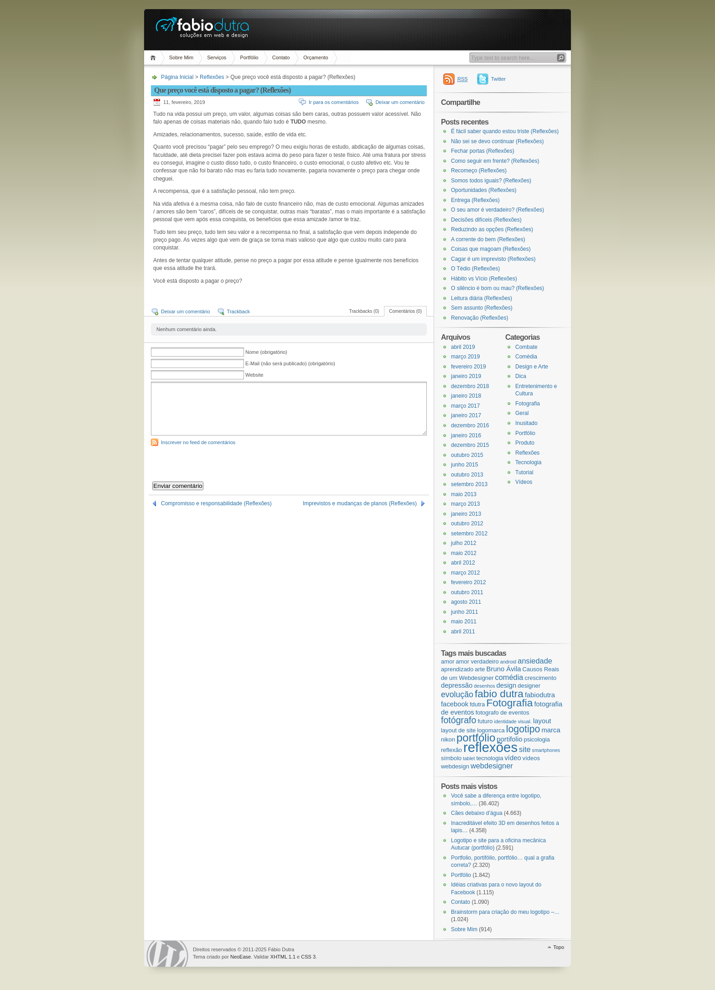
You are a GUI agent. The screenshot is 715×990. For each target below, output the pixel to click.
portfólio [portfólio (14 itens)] (475, 737)
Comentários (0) (405, 311)
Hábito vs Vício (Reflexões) (484, 278)
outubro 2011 (467, 592)
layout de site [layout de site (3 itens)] (458, 730)
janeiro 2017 (466, 415)
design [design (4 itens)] (507, 685)
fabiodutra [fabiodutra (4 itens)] (540, 695)
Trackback (238, 311)
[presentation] (220, 464)
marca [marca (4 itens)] (550, 730)
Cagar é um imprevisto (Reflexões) (493, 259)
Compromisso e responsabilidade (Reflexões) (216, 503)
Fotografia (527, 403)
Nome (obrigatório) (266, 352)
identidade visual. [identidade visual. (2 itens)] (513, 721)
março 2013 (465, 504)
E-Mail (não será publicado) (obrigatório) (290, 363)
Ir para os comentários (333, 102)
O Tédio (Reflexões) (475, 268)
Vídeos (523, 482)
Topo (558, 947)
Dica (520, 376)
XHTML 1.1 (282, 956)
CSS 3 (308, 956)
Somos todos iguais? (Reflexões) (491, 180)
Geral (521, 413)
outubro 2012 (467, 523)
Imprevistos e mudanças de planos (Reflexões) (360, 503)
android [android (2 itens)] (508, 661)
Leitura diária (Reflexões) (481, 298)
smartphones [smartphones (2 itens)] (546, 750)
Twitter (498, 79)
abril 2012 (463, 563)
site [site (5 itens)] (524, 749)
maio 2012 (464, 553)
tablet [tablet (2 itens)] (469, 758)
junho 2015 (464, 464)
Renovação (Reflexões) (479, 318)
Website (254, 375)
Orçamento (315, 57)
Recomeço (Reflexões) (479, 170)
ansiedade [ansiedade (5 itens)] (535, 661)
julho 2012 (463, 543)
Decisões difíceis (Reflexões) (486, 220)
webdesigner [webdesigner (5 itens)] (492, 766)
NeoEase (240, 956)
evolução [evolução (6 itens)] (457, 694)
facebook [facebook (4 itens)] (454, 704)
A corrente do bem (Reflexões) (488, 239)
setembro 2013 (469, 484)
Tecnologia (528, 462)
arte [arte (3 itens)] (480, 669)
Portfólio (249, 57)
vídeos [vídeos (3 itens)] (531, 758)
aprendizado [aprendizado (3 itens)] (457, 669)
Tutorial (524, 472)
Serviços (216, 57)
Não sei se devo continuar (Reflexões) (497, 141)
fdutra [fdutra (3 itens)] (477, 704)
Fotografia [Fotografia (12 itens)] (509, 703)
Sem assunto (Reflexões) (482, 308)
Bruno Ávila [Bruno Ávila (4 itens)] (504, 669)
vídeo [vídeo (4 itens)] (512, 758)
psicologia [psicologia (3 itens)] (536, 739)
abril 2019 (463, 347)
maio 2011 (464, 621)
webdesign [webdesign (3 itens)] (455, 766)
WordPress (167, 954)
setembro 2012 (469, 533)
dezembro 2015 (470, 445)
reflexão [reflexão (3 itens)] (451, 749)
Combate (526, 347)
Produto (524, 443)
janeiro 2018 (466, 396)
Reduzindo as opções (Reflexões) (492, 229)
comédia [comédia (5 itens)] (509, 677)
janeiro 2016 (466, 435)
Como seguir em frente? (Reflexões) (495, 161)
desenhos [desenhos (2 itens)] (484, 686)
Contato (281, 57)
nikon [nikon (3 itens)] (448, 739)
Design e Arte (531, 366)
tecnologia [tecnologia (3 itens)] (489, 758)
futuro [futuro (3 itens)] (484, 721)
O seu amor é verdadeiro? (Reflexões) (497, 210)
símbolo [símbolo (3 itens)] (451, 758)
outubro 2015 (467, 455)
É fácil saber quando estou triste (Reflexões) (505, 131)
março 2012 (465, 573)
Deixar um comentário (400, 102)
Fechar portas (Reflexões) (482, 151)
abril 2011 (463, 631)
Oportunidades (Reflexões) (483, 190)
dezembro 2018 (470, 386)
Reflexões (212, 77)
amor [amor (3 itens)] (447, 661)
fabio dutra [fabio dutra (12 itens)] (499, 694)
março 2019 (465, 356)
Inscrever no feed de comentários (198, 442)
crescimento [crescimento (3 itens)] (540, 677)
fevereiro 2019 (468, 366)
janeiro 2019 (466, 376)
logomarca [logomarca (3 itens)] (490, 730)
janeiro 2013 (466, 514)
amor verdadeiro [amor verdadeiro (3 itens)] (477, 661)
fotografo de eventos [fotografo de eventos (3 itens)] (502, 712)
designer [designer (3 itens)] (529, 685)
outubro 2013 (467, 475)
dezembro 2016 (470, 425)
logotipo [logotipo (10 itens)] (523, 729)
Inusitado (526, 423)
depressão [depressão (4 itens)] (456, 685)
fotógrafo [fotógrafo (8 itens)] (458, 720)
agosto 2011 (466, 602)
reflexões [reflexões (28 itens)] (490, 747)
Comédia (526, 356)
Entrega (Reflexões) (475, 200)
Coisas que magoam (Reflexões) (491, 249)
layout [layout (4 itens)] (542, 721)
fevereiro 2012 (468, 582)
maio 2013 (464, 494)
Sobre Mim (181, 57)
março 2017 (465, 406)
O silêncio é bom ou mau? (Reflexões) (497, 288)
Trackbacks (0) (364, 311)
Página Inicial (154, 58)
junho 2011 (464, 612)
